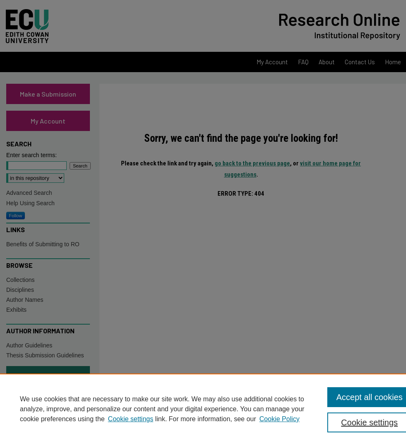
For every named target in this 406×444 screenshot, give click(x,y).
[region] (203, 409)
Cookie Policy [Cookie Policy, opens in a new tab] (279, 418)
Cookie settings (130, 418)
